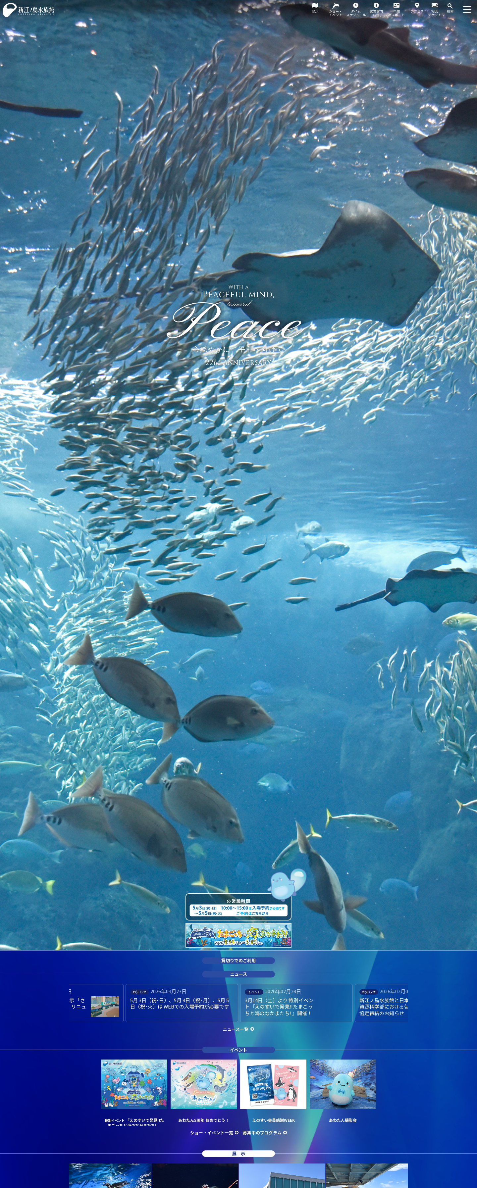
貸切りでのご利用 (238, 961)
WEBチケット (434, 13)
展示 (315, 11)
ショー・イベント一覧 (211, 1132)
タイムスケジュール (356, 13)
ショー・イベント (335, 13)
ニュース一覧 (235, 1029)
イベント (238, 1050)
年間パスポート (396, 13)
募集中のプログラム (262, 1132)
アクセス (417, 11)
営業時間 (241, 901)
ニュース (238, 974)
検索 (450, 11)
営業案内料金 (376, 13)
